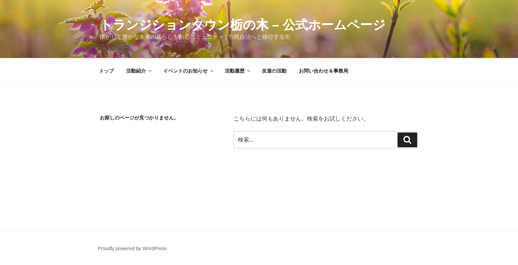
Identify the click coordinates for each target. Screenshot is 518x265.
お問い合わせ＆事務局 (323, 71)
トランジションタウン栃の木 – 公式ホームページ (243, 25)
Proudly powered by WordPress (132, 248)
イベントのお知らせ (188, 71)
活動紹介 (139, 71)
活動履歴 (238, 71)
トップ (106, 71)
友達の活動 (274, 71)
